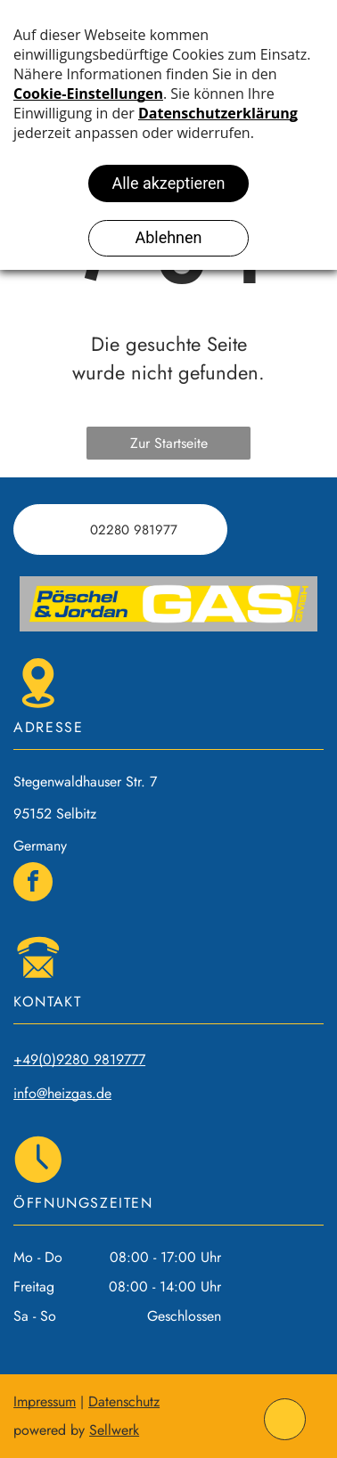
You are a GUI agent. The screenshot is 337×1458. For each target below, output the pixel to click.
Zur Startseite (169, 443)
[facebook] (33, 884)
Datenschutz (124, 1401)
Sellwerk (114, 1430)
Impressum (44, 1401)
